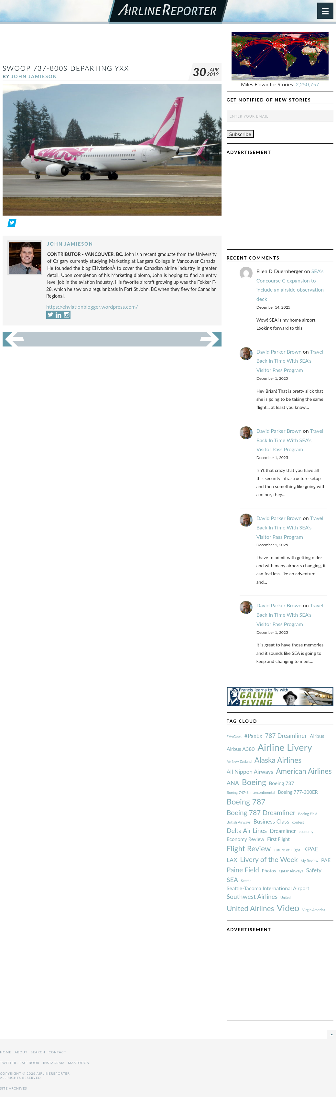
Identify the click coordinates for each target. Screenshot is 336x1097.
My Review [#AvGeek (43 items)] (309, 860)
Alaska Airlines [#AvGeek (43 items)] (278, 759)
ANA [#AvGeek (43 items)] (233, 782)
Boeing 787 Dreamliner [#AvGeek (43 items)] (261, 812)
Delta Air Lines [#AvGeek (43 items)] (247, 830)
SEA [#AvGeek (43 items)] (232, 879)
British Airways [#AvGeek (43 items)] (239, 822)
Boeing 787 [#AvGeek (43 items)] (246, 801)
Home (5, 1052)
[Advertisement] (120, 46)
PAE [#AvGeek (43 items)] (326, 860)
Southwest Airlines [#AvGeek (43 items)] (252, 896)
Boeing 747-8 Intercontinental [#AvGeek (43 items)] (251, 792)
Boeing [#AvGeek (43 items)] (254, 782)
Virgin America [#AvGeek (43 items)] (313, 910)
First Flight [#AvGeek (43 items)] (278, 839)
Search (38, 1052)
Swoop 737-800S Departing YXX (66, 68)
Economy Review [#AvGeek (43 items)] (246, 839)
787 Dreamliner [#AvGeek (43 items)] (286, 735)
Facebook (30, 1063)
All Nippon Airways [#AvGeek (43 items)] (250, 771)
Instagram (54, 1063)
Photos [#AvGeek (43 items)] (269, 870)
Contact (57, 1052)
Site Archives (13, 1088)
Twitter (8, 1063)
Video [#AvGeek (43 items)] (288, 907)
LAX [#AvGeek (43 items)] (232, 859)
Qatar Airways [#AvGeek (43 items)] (291, 870)
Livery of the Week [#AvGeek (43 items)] (269, 859)
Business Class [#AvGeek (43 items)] (271, 821)
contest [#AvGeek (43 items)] (298, 822)
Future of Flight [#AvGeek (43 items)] (287, 849)
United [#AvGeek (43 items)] (285, 897)
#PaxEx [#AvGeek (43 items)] (253, 735)
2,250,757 (307, 84)
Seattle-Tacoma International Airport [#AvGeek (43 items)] (268, 888)
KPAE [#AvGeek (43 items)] (311, 849)
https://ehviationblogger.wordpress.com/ (92, 307)
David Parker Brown (279, 351)
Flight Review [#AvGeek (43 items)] (249, 848)
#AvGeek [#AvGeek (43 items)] (234, 736)
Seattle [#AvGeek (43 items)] (246, 881)
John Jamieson (34, 76)
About (21, 1052)
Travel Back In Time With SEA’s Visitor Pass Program (289, 360)
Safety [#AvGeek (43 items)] (314, 870)
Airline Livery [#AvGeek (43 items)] (284, 747)
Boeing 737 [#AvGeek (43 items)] (281, 783)
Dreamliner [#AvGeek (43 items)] (283, 831)
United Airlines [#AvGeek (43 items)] (250, 908)
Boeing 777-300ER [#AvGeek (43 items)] (298, 792)
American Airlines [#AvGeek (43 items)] (303, 771)
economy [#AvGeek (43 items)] (305, 831)
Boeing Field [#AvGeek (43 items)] (307, 814)
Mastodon (79, 1063)
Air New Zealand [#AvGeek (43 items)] (239, 761)
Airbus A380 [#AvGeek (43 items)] (241, 749)
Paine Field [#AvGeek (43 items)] (243, 870)
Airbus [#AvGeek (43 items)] (317, 736)
